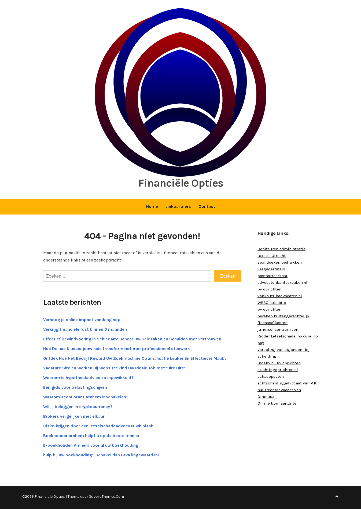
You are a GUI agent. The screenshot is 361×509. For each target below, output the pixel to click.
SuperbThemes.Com (106, 496)
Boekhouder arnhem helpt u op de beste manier (91, 435)
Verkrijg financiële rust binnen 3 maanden (85, 329)
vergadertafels (271, 269)
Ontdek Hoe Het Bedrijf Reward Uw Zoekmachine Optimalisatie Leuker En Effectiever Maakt (134, 358)
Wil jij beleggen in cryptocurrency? (77, 406)
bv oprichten (269, 289)
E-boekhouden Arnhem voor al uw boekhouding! (91, 445)
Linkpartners (178, 206)
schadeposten (270, 376)
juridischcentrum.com (278, 329)
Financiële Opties (180, 183)
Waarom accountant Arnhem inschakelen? (85, 396)
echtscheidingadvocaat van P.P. (287, 383)
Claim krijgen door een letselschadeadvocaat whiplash (98, 425)
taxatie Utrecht (271, 255)
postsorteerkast (272, 275)
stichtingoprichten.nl (277, 369)
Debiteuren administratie (281, 248)
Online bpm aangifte (276, 403)
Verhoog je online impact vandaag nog (81, 319)
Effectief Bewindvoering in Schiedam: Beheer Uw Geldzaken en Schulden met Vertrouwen (132, 338)
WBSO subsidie (271, 302)
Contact (206, 206)
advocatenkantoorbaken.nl (282, 282)
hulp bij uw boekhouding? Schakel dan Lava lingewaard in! (101, 454)
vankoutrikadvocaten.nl (279, 295)
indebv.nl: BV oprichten (279, 363)
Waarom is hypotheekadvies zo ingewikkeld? (88, 377)
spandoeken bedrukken (279, 262)
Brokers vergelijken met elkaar (74, 416)
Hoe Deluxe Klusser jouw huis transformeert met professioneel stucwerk (116, 348)
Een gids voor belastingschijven (75, 387)
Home (152, 206)
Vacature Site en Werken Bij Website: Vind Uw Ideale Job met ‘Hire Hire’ (114, 367)
